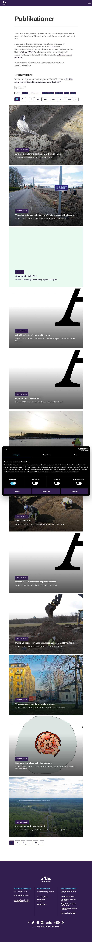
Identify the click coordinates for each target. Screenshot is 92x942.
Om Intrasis (41, 899)
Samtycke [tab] (16, 455)
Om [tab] (75, 455)
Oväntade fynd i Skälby (68, 913)
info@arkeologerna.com (21, 895)
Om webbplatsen (42, 896)
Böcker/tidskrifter (35, 93)
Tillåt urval (46, 491)
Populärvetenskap (48, 93)
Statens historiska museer (45, 926)
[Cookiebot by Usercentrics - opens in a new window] (79, 449)
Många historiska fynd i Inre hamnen (68, 904)
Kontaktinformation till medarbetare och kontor (21, 900)
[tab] (45, 99)
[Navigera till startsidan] (46, 881)
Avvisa (17, 491)
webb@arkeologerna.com (45, 891)
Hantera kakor (41, 904)
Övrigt (73, 93)
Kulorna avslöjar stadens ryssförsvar (69, 908)
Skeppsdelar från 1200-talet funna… (68, 900)
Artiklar (25, 93)
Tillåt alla (74, 491)
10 (36, 842)
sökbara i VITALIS (28, 52)
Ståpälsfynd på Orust (67, 896)
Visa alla (18, 93)
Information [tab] (46, 455)
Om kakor (40, 901)
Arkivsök (53, 47)
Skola (66, 93)
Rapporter (59, 93)
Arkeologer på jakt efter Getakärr (68, 892)
